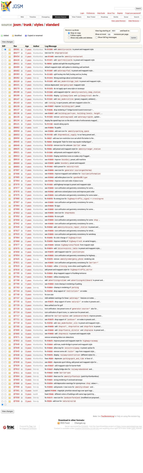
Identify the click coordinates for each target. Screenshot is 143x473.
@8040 (16, 157)
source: (7, 25)
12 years (28, 320)
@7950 (16, 240)
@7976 (16, 208)
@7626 (16, 403)
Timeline (32, 17)
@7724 (16, 343)
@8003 (16, 181)
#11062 (50, 181)
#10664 (50, 379)
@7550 (16, 443)
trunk (27, 25)
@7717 (16, 347)
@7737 (16, 328)
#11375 (50, 93)
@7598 (16, 427)
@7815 (16, 292)
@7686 (16, 363)
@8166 (16, 101)
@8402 (16, 73)
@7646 (16, 383)
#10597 (50, 415)
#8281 (51, 396)
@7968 (16, 216)
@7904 (16, 260)
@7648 (16, 379)
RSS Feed (65, 465)
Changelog (45, 17)
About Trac (111, 13)
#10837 (50, 113)
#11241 (50, 105)
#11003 (50, 201)
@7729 (16, 336)
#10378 (50, 284)
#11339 (50, 86)
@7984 (16, 196)
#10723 (50, 356)
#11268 (50, 98)
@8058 (16, 141)
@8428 (16, 61)
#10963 (50, 193)
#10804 (50, 137)
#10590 (50, 427)
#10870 (50, 276)
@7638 (16, 391)
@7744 (16, 320)
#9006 (49, 161)
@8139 (16, 113)
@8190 (16, 97)
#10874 (50, 272)
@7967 (16, 220)
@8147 (16, 105)
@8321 (16, 89)
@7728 (16, 339)
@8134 (16, 129)
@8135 (16, 125)
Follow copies (74, 35)
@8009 (16, 177)
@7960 (16, 228)
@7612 (16, 407)
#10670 (50, 376)
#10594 (50, 423)
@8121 (16, 133)
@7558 (16, 439)
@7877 (16, 268)
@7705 (16, 359)
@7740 (16, 323)
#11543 (50, 50)
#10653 (50, 360)
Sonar (126, 17)
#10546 (53, 431)
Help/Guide (101, 13)
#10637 (50, 403)
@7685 (16, 367)
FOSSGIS (84, 468)
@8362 (16, 81)
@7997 (16, 184)
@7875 (16, 272)
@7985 (16, 192)
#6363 (49, 153)
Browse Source (60, 17)
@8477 (16, 53)
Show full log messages (106, 37)
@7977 (16, 204)
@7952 (16, 236)
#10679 (50, 332)
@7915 (16, 256)
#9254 (49, 443)
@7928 (16, 248)
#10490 (50, 260)
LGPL (133, 470)
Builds (116, 17)
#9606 (51, 435)
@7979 (16, 200)
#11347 (50, 74)
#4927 (49, 149)
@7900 (16, 264)
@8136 (16, 121)
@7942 (16, 244)
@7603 (16, 419)
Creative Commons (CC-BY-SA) (87, 470)
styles (38, 25)
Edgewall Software (29, 470)
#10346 (50, 117)
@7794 (16, 304)
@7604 (16, 415)
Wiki (22, 17)
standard (52, 25)
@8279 (16, 93)
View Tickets (76, 17)
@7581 (16, 431)
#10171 (50, 439)
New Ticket (91, 17)
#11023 (50, 169)
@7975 (16, 212)
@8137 (16, 117)
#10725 (50, 157)
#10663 (50, 384)
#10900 (50, 249)
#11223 (50, 125)
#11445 (50, 58)
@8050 (16, 149)
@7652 (16, 375)
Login (82, 13)
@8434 (16, 57)
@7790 (16, 308)
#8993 (49, 66)
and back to (129, 31)
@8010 (16, 173)
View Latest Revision (118, 21)
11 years (28, 50)
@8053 (16, 145)
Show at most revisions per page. (112, 34)
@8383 (16, 77)
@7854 (16, 280)
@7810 (16, 296)
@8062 (16, 137)
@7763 (16, 316)
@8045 (16, 153)
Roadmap (104, 17)
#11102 (50, 145)
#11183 (50, 133)
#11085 (50, 165)
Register (120, 13)
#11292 (50, 101)
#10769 (50, 320)
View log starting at (107, 31)
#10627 (50, 407)
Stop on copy (74, 33)
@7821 (16, 288)
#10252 (50, 388)
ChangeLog (79, 465)
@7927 (16, 252)
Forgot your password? (133, 13)
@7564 (16, 435)
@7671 (16, 371)
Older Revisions (133, 21)
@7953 (16, 232)
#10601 (50, 419)
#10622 (50, 411)
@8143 (16, 109)
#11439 (50, 78)
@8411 (16, 65)
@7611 (16, 411)
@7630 (16, 399)
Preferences (90, 13)
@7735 (16, 331)
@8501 (16, 49)
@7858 (16, 276)
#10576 (50, 391)
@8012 (16, 169)
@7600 (16, 423)
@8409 (16, 69)
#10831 (50, 292)
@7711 (16, 351)
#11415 (50, 81)
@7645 (16, 387)
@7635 (16, 395)
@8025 (16, 161)
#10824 (50, 300)
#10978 (50, 217)
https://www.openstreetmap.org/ (129, 468)
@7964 (16, 224)
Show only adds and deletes (80, 38)
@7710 (16, 355)
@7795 (16, 300)
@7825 (16, 284)
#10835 (50, 173)
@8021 (16, 165)
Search (136, 17)
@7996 (16, 188)
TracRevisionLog (107, 458)
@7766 (16, 312)
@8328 (16, 85)
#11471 (50, 62)
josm (17, 25)
